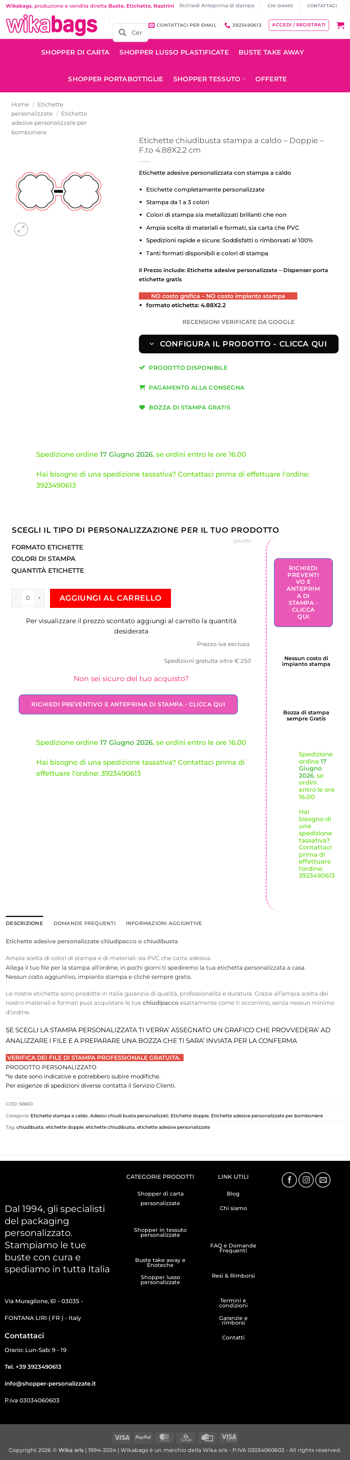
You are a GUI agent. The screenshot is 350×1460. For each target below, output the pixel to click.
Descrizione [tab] (23, 923)
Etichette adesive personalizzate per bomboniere (49, 123)
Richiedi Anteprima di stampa (217, 5)
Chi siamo (233, 1207)
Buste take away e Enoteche (160, 1262)
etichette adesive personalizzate (173, 1127)
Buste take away (271, 52)
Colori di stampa (43, 558)
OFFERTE (271, 79)
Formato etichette (47, 547)
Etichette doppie (190, 1115)
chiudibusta (30, 1127)
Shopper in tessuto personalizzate (160, 1232)
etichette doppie (65, 1127)
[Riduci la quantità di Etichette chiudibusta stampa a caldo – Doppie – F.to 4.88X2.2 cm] (16, 598)
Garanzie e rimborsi (233, 1320)
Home (20, 104)
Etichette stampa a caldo (59, 1115)
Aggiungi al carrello (111, 598)
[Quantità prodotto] (28, 597)
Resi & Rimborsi (233, 1275)
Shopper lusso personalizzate (160, 1279)
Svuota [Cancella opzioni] (242, 541)
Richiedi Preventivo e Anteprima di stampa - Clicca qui (128, 704)
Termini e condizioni (233, 1303)
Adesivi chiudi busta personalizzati (129, 1115)
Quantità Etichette (47, 570)
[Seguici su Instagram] (306, 1179)
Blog (233, 1193)
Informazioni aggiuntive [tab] (152, 923)
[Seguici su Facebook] (289, 1179)
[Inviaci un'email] (323, 1179)
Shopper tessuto (209, 79)
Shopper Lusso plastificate (174, 52)
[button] (340, 25)
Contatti (233, 1337)
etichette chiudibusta (110, 1127)
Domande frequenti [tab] (78, 923)
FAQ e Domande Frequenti (233, 1248)
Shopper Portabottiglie (115, 79)
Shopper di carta (75, 52)
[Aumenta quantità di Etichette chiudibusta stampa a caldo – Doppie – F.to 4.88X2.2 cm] (39, 598)
